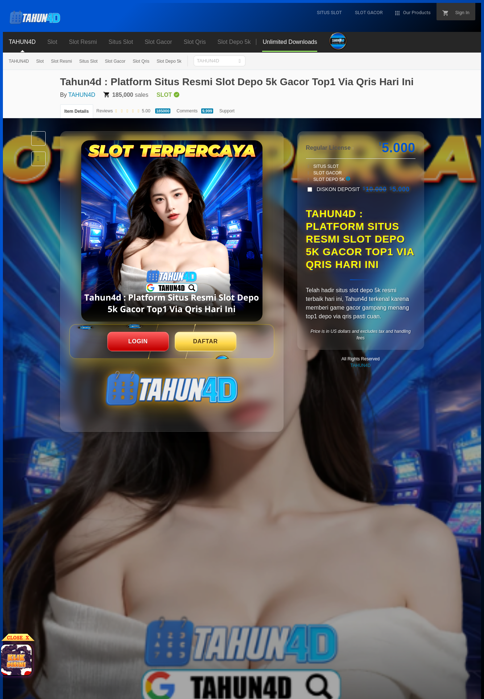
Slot (40, 61)
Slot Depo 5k (169, 61)
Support (227, 110)
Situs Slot (88, 61)
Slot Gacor (115, 61)
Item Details (77, 111)
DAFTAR (205, 341)
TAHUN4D (19, 61)
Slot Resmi (61, 61)
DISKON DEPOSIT (363, 189)
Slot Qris (141, 61)
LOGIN (138, 341)
